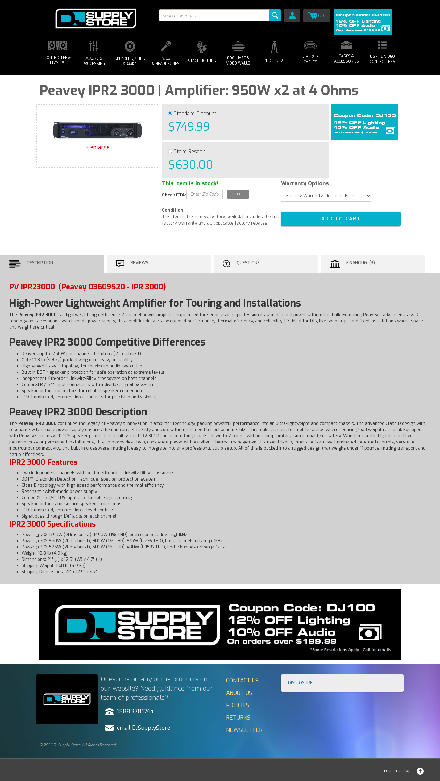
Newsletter (244, 730)
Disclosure (300, 683)
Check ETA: (174, 195)
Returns (238, 717)
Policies (237, 705)
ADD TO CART (341, 219)
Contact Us (242, 680)
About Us (239, 693)
